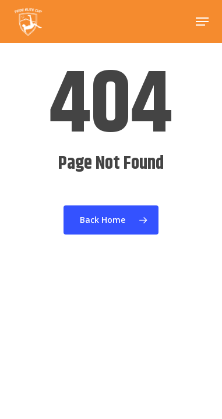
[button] (202, 21)
